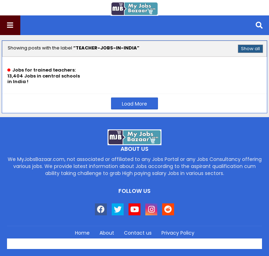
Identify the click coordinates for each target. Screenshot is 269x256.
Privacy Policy (177, 233)
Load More (134, 103)
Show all (250, 48)
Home (82, 233)
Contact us (138, 233)
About (106, 233)
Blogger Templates (149, 241)
